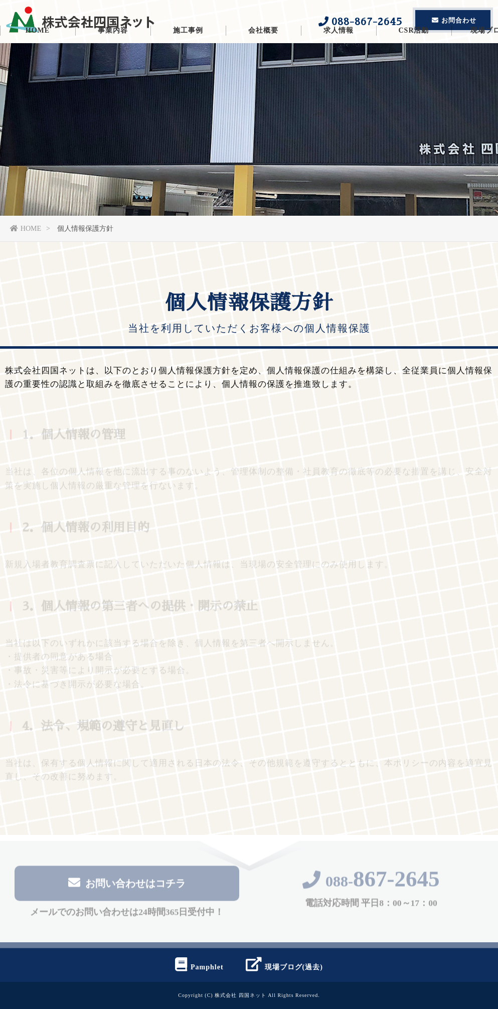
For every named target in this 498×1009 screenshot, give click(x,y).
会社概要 (263, 62)
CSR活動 (413, 62)
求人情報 (338, 62)
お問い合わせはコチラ (127, 885)
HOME (38, 62)
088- (371, 883)
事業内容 (113, 62)
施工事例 (188, 62)
